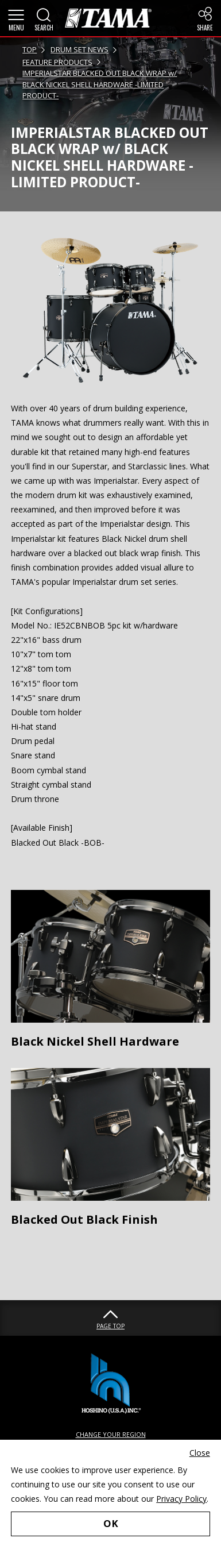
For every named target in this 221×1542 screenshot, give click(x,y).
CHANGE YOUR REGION (111, 1434)
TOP (29, 49)
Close (199, 1452)
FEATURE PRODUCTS (57, 62)
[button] (16, 18)
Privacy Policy (181, 1498)
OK (110, 1523)
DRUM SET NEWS (79, 49)
